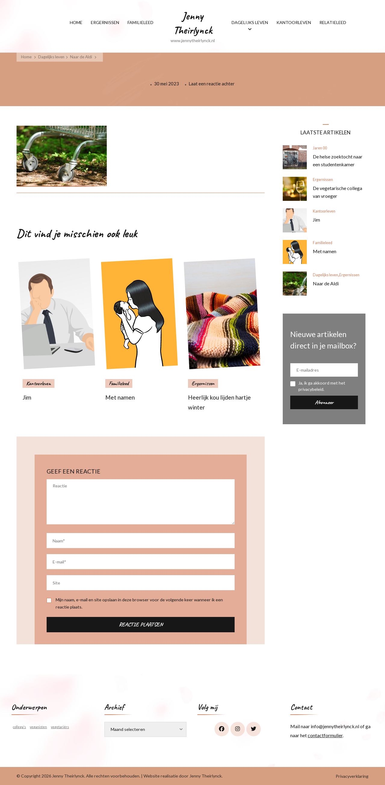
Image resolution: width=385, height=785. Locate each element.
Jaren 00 (320, 148)
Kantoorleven (38, 383)
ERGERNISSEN (105, 22)
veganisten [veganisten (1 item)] (38, 727)
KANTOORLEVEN (293, 22)
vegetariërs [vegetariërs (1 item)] (60, 727)
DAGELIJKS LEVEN (250, 22)
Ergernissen (203, 383)
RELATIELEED (332, 22)
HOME (76, 22)
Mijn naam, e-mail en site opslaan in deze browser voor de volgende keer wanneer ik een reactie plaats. (139, 603)
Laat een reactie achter (212, 83)
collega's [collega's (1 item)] (19, 727)
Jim (27, 397)
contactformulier (325, 735)
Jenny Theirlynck (192, 23)
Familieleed (119, 383)
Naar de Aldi (326, 283)
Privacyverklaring (352, 776)
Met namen (120, 397)
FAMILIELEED (140, 22)
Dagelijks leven (51, 56)
